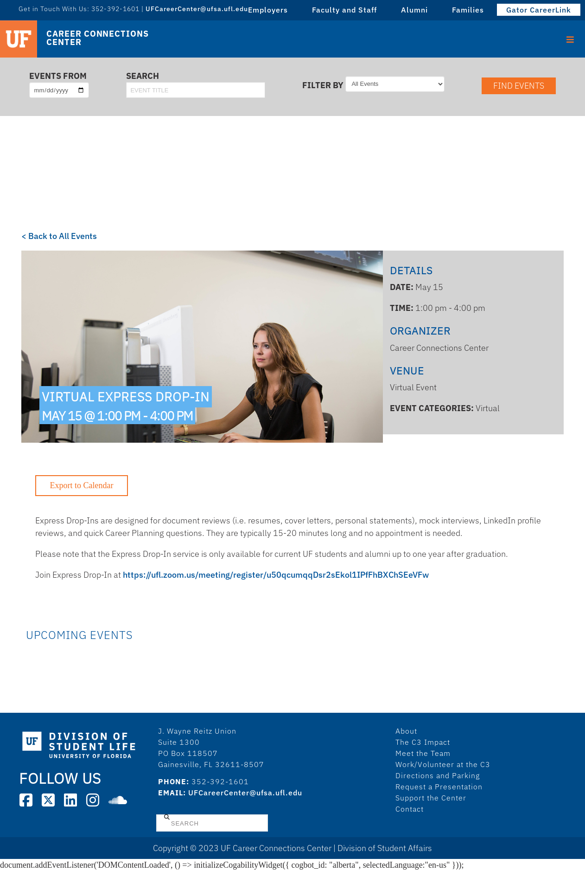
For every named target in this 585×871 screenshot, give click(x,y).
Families (468, 9)
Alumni (414, 9)
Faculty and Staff (344, 9)
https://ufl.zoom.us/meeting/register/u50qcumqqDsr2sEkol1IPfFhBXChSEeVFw (276, 574)
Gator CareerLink (538, 9)
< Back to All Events (59, 236)
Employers (268, 9)
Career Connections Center (97, 38)
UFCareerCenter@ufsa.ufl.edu (197, 9)
